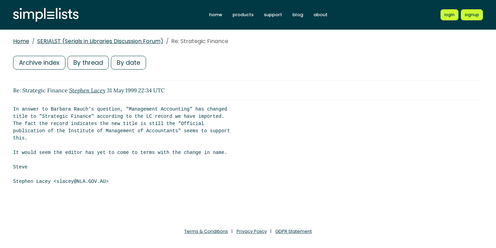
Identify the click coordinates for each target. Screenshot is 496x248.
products (243, 14)
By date (128, 62)
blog (297, 14)
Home (21, 41)
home (215, 14)
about (320, 14)
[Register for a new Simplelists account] (472, 14)
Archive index (39, 62)
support (273, 14)
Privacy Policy (252, 231)
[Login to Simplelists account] (449, 14)
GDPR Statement (293, 231)
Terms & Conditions (206, 231)
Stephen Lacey (87, 90)
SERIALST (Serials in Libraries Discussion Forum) (100, 41)
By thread (88, 62)
